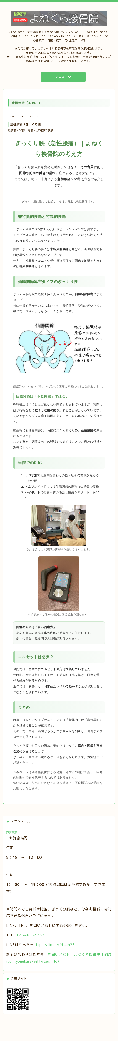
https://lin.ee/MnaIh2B (54, 944)
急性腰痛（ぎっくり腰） (27, 124)
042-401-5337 (31, 935)
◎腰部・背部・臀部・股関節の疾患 (30, 130)
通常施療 (12, 832)
